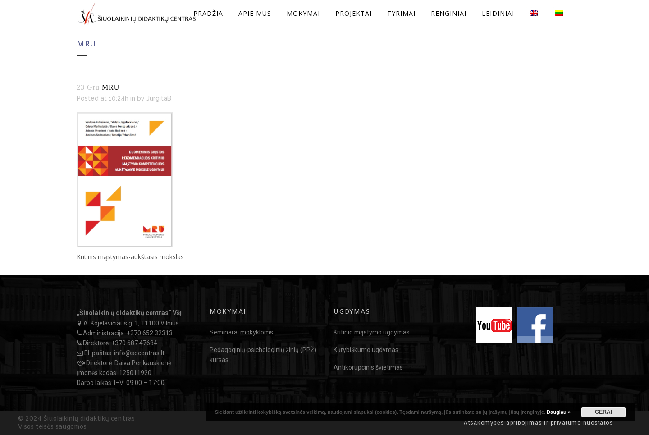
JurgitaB (158, 98)
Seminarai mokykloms (241, 332)
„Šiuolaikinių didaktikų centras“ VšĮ (129, 312)
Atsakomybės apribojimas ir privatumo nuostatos (538, 423)
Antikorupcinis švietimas (368, 367)
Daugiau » (559, 412)
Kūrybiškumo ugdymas (366, 349)
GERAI (603, 412)
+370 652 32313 (150, 333)
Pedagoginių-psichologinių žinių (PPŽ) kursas (263, 354)
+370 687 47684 (134, 343)
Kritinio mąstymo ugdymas (372, 332)
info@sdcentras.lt (139, 353)
